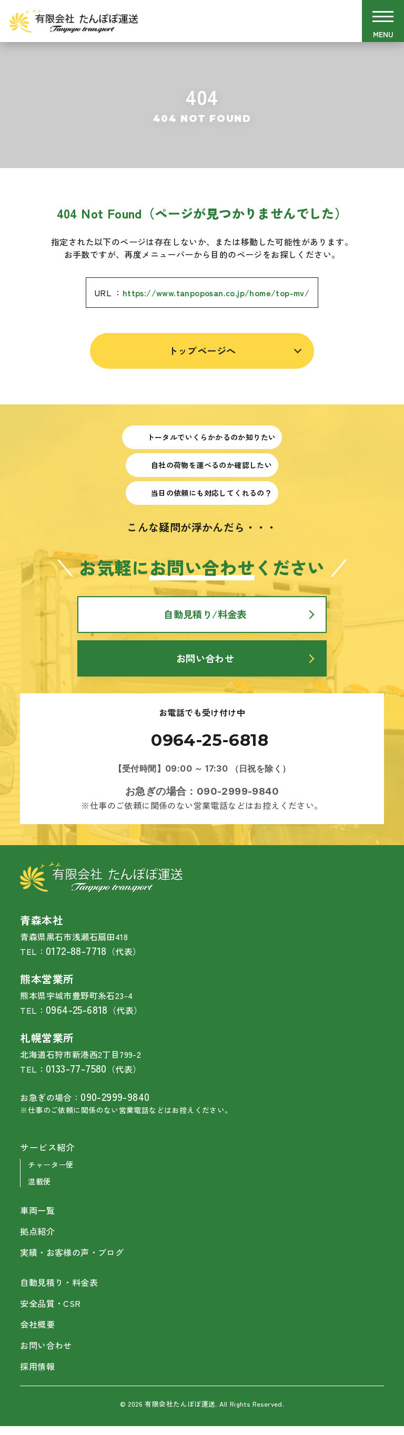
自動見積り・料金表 (61, 1291)
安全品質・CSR (51, 1312)
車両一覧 (38, 1219)
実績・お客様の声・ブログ (75, 1261)
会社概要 (38, 1333)
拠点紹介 (38, 1240)
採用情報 (42, 1375)
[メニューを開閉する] (383, 21)
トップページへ (202, 351)
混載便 (40, 1190)
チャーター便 (52, 1174)
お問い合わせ (47, 1354)
